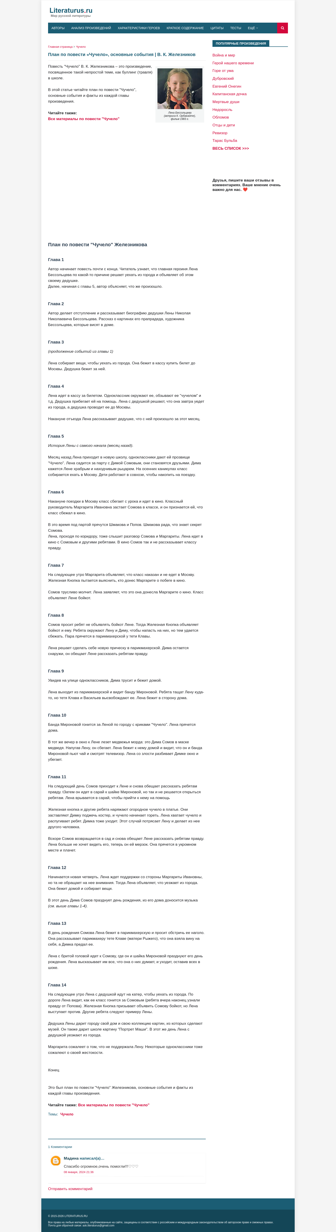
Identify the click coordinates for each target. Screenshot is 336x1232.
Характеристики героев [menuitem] (139, 28)
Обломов (220, 117)
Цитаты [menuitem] (217, 28)
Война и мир (223, 55)
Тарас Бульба (224, 140)
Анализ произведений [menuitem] (91, 28)
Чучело (81, 46)
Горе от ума (223, 70)
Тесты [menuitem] (235, 28)
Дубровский (223, 78)
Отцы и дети (223, 125)
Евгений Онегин (226, 86)
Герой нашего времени (233, 63)
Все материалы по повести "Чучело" (83, 119)
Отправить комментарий (70, 1189)
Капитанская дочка (229, 94)
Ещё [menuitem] (251, 28)
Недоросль (222, 109)
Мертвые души (225, 101)
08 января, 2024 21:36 (79, 1172)
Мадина (71, 1158)
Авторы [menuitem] (57, 28)
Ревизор (219, 133)
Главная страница (60, 46)
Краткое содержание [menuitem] (185, 28)
